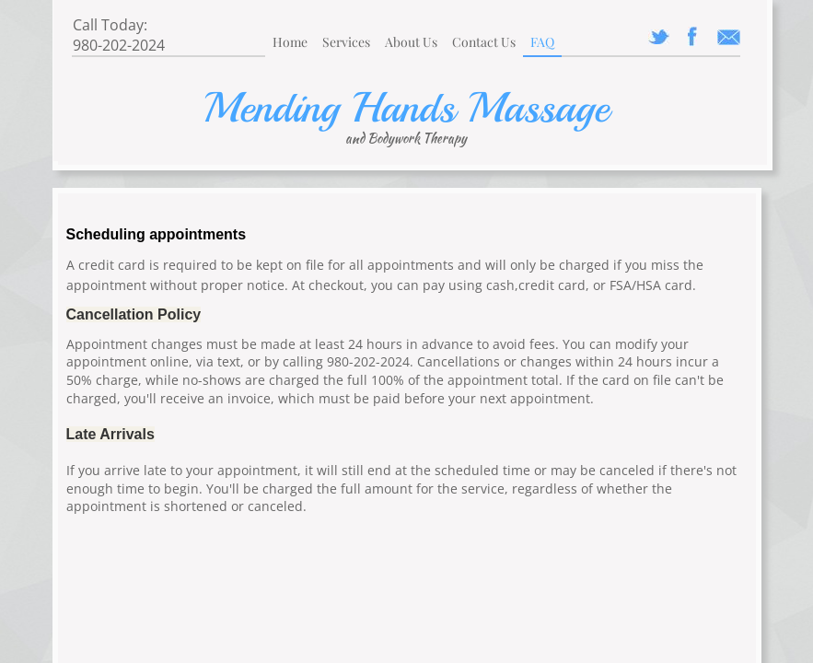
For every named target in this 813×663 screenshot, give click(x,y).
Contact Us (484, 42)
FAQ (542, 42)
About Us (411, 42)
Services (346, 42)
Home (290, 42)
